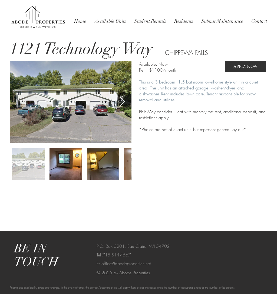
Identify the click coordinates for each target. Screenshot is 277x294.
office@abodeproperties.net (126, 263)
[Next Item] (122, 102)
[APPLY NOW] (245, 66)
